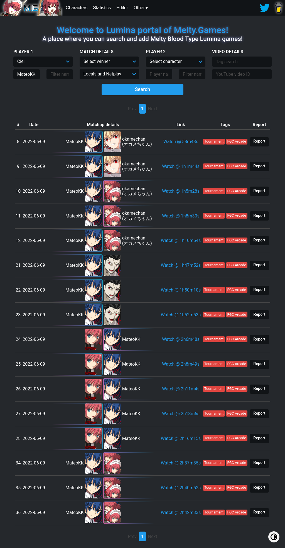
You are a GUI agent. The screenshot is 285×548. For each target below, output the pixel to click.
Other (139, 7)
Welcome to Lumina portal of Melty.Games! (142, 30)
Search (142, 89)
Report (259, 141)
